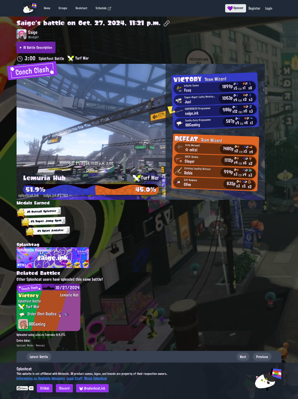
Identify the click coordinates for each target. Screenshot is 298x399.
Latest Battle (39, 356)
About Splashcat (95, 378)
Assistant (81, 8)
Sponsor (236, 8)
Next (243, 356)
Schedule (104, 8)
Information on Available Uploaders (41, 378)
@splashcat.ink (92, 388)
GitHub (44, 388)
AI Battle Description (37, 47)
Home (47, 8)
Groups (63, 8)
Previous (262, 356)
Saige (26, 23)
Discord (64, 388)
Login (268, 8)
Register (254, 8)
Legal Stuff (75, 378)
